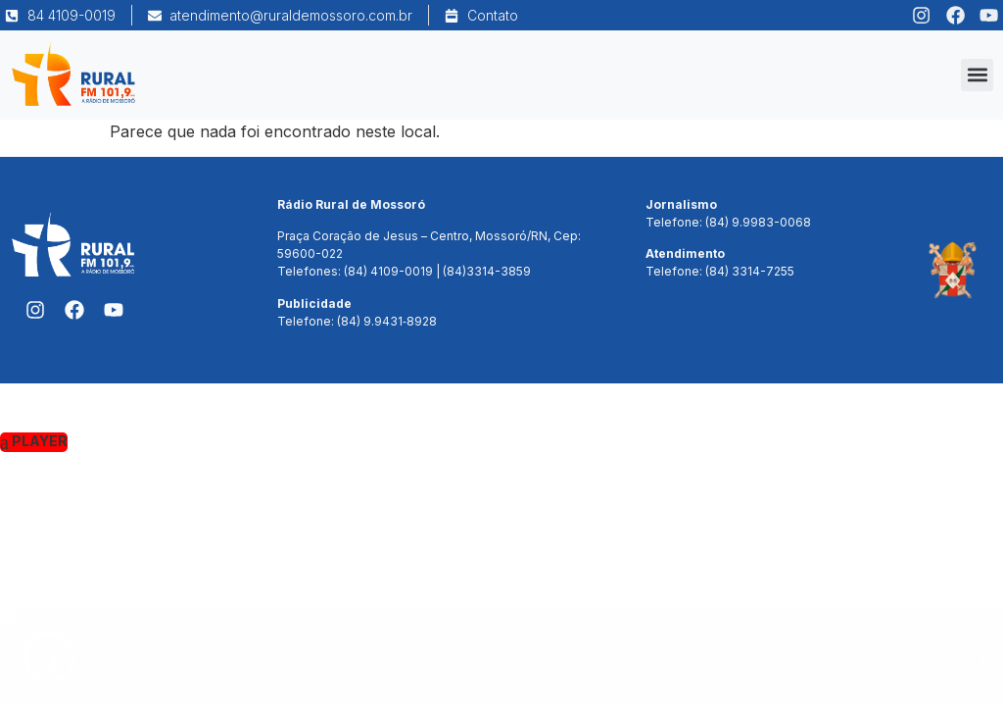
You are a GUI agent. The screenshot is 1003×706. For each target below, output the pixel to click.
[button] (977, 75)
